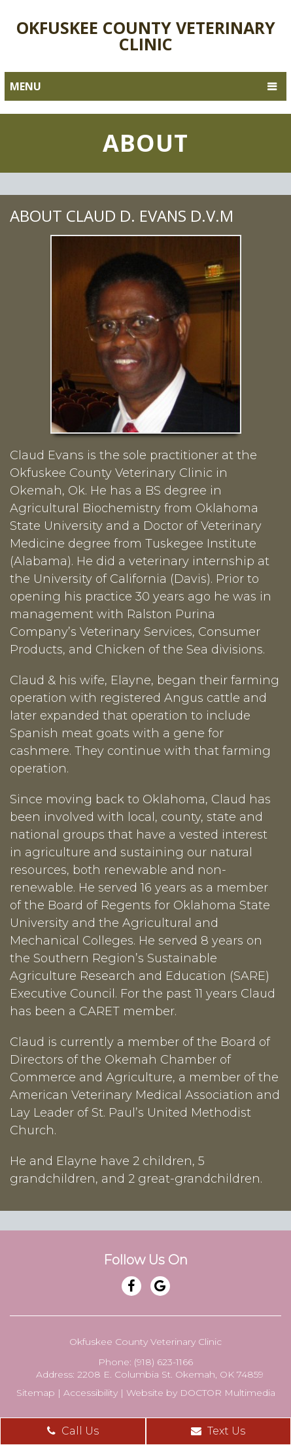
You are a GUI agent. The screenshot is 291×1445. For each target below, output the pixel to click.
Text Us (218, 1431)
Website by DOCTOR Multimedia (200, 1393)
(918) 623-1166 (163, 1362)
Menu (25, 86)
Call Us (73, 1431)
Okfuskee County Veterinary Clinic (145, 35)
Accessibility (90, 1393)
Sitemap (35, 1393)
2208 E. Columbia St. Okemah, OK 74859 (170, 1374)
